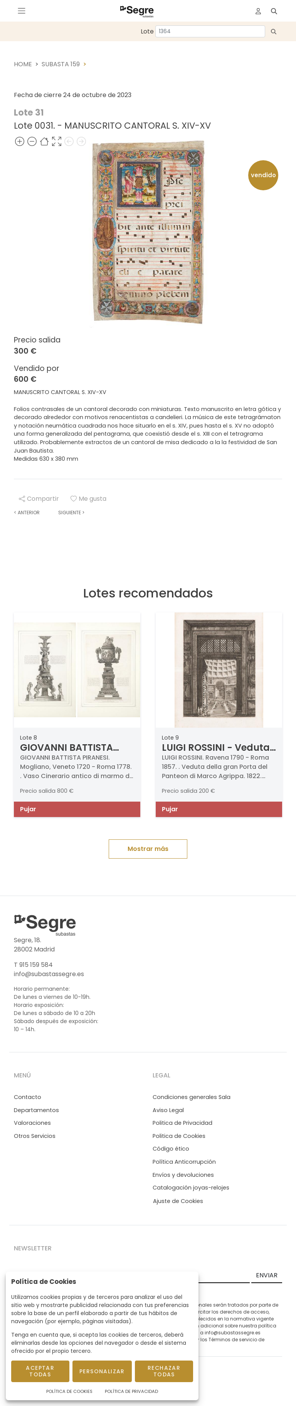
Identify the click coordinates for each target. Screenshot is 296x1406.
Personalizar (102, 1371)
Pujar (28, 809)
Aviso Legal (168, 1110)
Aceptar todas (40, 1371)
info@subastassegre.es (49, 974)
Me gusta (88, 498)
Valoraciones (32, 1123)
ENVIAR (267, 1275)
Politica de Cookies (179, 1136)
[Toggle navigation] (21, 11)
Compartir (39, 498)
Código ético (171, 1149)
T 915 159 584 (33, 964)
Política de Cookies (69, 1391)
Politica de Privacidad (182, 1123)
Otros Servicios (35, 1136)
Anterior (27, 512)
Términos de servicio (233, 1339)
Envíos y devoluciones (183, 1175)
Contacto (27, 1097)
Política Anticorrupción (184, 1162)
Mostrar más (148, 848)
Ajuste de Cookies (178, 1201)
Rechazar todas (164, 1371)
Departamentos (36, 1110)
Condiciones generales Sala (191, 1097)
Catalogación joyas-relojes (191, 1187)
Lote (147, 31)
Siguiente (71, 512)
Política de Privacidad (131, 1391)
